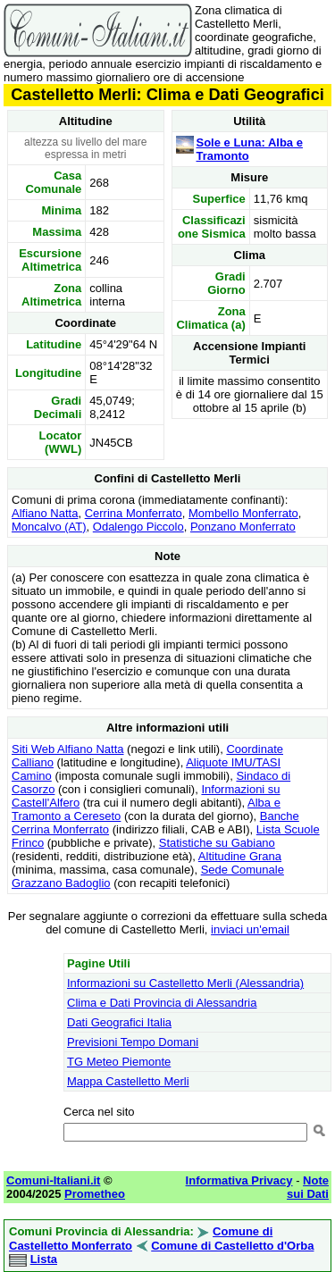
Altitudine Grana (239, 856)
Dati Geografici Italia (119, 1022)
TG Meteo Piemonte (119, 1061)
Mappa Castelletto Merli (128, 1081)
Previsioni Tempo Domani (132, 1042)
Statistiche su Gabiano (217, 842)
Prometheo (94, 1194)
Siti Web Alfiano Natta (68, 749)
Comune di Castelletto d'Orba (232, 1245)
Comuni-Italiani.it (53, 1180)
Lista (43, 1259)
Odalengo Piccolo (138, 526)
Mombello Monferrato (243, 513)
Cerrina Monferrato (133, 513)
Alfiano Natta (45, 513)
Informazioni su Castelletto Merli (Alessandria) (185, 983)
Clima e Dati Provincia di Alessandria (161, 1002)
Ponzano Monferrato (243, 526)
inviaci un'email (250, 929)
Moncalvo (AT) (49, 526)
